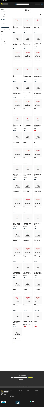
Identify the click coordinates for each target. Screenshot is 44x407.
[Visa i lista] (42, 14)
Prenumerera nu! (30, 377)
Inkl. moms (3, 0)
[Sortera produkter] (15, 14)
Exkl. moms (6, 0)
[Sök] (22, 4)
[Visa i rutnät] (40, 14)
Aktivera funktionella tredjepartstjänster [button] (17, 23)
